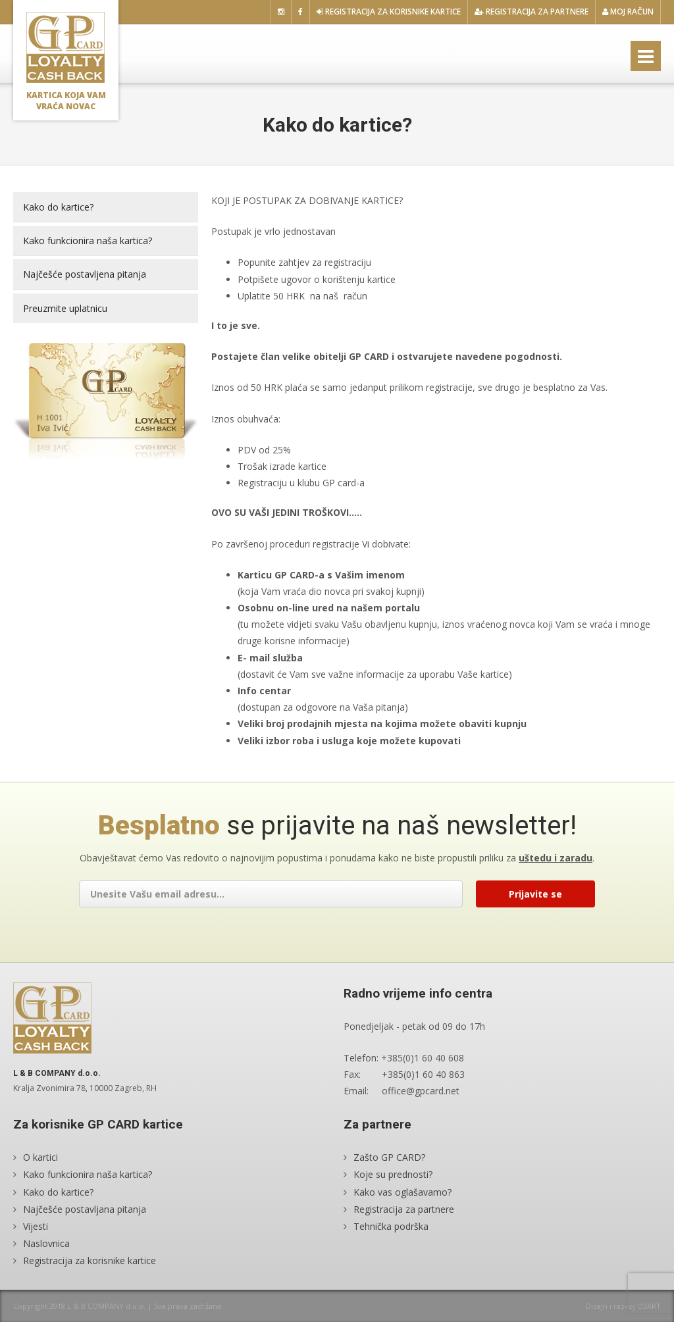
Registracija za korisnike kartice (389, 11)
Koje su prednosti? (392, 1174)
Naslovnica (46, 1243)
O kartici (40, 1157)
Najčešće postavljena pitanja (84, 274)
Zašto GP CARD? (389, 1157)
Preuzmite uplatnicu (65, 308)
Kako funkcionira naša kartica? (87, 240)
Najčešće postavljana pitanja (84, 1209)
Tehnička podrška (390, 1226)
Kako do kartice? (58, 207)
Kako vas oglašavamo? (402, 1192)
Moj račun (628, 11)
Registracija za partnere (531, 11)
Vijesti (35, 1226)
